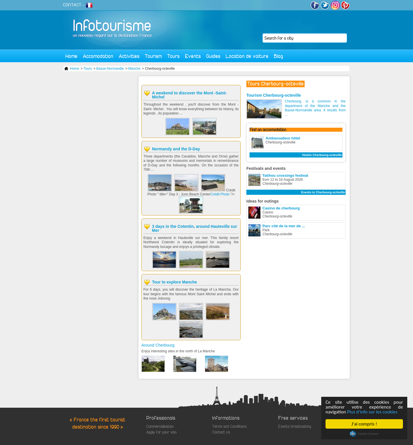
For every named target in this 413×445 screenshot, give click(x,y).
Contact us (221, 432)
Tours (173, 56)
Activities (129, 56)
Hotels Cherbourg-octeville (322, 155)
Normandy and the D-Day (176, 149)
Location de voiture (247, 56)
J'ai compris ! (364, 424)
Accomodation (98, 56)
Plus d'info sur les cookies (372, 412)
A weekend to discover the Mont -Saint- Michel (189, 95)
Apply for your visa (161, 432)
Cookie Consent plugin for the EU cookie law (364, 434)
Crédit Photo (221, 194)
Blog (278, 56)
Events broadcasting (294, 426)
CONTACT (72, 4)
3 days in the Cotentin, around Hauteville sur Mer (194, 228)
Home (71, 56)
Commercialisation (160, 426)
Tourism (153, 56)
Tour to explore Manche (174, 282)
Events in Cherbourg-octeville (323, 192)
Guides (213, 56)
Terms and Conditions (229, 426)
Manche (134, 69)
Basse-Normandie (110, 69)
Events (193, 56)
